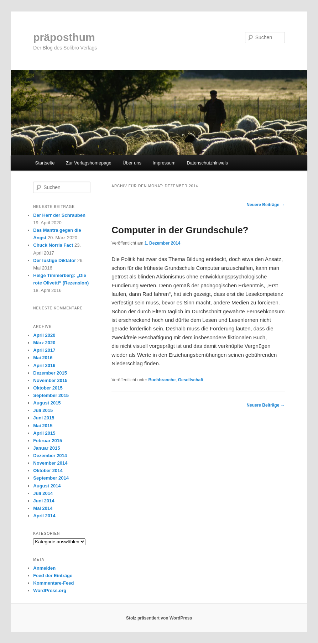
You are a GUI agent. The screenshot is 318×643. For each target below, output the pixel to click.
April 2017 (44, 350)
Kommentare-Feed (53, 583)
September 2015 (51, 395)
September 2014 (51, 478)
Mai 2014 (42, 508)
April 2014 (44, 515)
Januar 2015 (46, 448)
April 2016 (44, 365)
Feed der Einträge (52, 575)
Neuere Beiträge (265, 204)
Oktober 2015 (47, 388)
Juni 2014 (43, 500)
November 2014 (50, 463)
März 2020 (44, 342)
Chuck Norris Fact (53, 245)
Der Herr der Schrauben (59, 215)
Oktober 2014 (47, 470)
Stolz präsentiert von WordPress (159, 618)
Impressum (164, 163)
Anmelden (44, 568)
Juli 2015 (43, 410)
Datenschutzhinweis (207, 163)
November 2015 (50, 380)
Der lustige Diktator (54, 260)
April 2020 (44, 335)
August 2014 (47, 485)
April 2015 (44, 433)
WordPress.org (49, 590)
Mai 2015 (42, 425)
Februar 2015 (47, 440)
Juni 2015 (43, 417)
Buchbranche (162, 379)
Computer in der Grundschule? (179, 230)
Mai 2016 (42, 357)
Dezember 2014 (50, 455)
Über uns (131, 163)
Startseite (44, 163)
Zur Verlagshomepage (88, 163)
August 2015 (47, 403)
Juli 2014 (43, 493)
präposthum (64, 37)
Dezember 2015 (50, 373)
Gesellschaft (190, 379)
